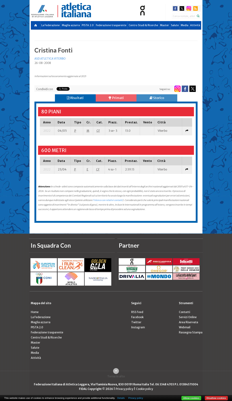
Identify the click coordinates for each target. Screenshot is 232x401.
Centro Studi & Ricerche (143, 25)
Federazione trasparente (111, 25)
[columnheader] (47, 122)
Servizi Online (188, 317)
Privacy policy (124, 389)
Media (184, 25)
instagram (189, 8)
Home (35, 312)
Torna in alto (116, 376)
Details (121, 398)
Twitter (136, 322)
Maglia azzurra (71, 25)
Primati (116, 98)
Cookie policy (144, 389)
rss (195, 8)
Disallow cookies (216, 398)
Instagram (138, 327)
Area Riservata (188, 322)
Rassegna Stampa (190, 332)
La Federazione (50, 25)
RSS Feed (137, 312)
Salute (175, 25)
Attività (195, 25)
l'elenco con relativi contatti (108, 200)
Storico (157, 98)
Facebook (137, 317)
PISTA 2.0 (88, 25)
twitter (182, 8)
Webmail (184, 327)
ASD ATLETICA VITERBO (50, 58)
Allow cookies (191, 398)
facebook (175, 8)
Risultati (75, 98)
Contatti (184, 312)
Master (164, 25)
